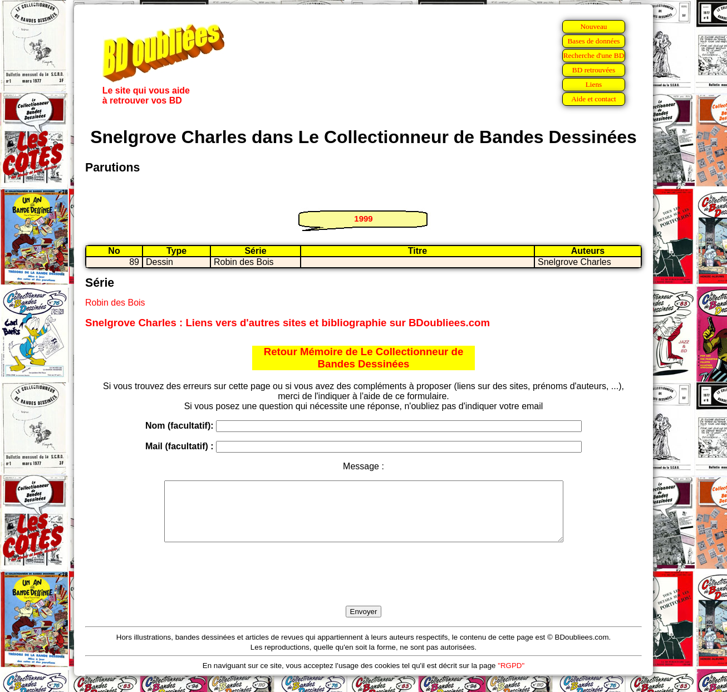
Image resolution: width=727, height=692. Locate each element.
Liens (594, 84)
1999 (363, 218)
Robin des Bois (115, 302)
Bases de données (593, 41)
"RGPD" (511, 677)
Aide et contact (593, 99)
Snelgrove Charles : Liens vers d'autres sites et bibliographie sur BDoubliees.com (287, 322)
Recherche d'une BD (594, 55)
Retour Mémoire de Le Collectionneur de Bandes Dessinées (364, 358)
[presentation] (363, 586)
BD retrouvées (593, 70)
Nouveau (593, 26)
